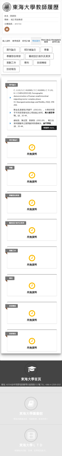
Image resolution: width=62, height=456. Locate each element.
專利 (26, 62)
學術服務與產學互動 (56, 41)
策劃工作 (11, 62)
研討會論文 (30, 49)
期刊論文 (11, 49)
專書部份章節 (14, 56)
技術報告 (11, 69)
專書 (46, 49)
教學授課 (16, 41)
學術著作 (36, 41)
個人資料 (6, 41)
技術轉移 (41, 62)
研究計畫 (26, 41)
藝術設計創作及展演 (39, 56)
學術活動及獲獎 (46, 41)
